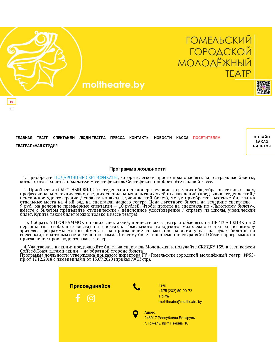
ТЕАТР (43, 138)
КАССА (182, 138)
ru (11, 101)
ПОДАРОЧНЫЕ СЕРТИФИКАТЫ (86, 177)
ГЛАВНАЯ (24, 138)
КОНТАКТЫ (139, 138)
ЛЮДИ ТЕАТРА (92, 138)
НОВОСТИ (163, 138)
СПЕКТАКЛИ (64, 138)
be (11, 109)
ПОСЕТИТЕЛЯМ (207, 138)
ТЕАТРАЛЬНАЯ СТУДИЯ (37, 146)
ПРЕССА (117, 138)
